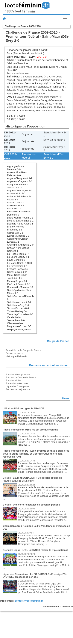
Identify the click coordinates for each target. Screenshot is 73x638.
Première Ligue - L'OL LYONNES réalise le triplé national (35, 550)
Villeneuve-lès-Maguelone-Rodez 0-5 (19, 325)
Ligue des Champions (17, 386)
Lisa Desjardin (58, 83)
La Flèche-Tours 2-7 (18, 253)
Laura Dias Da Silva (26, 80)
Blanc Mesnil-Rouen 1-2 (20, 217)
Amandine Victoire (48, 97)
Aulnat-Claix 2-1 (15, 202)
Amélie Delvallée (34, 76)
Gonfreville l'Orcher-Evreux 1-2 (18, 240)
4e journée (28, 148)
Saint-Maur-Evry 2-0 (18, 305)
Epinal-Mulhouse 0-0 (18, 235)
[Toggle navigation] (65, 18)
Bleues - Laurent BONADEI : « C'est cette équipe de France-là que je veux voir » (32, 479)
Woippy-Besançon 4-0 (19, 329)
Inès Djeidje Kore (44, 66)
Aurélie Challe (16, 90)
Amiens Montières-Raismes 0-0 (17, 174)
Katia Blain (33, 90)
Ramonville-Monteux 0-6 (20, 287)
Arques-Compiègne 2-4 (19, 190)
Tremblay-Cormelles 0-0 (20, 314)
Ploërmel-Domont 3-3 (18, 284)
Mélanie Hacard (15, 83)
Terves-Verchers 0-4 (18, 308)
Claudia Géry (27, 110)
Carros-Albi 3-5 (15, 232)
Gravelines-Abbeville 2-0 (20, 244)
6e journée (28, 141)
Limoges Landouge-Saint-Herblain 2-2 (18, 270)
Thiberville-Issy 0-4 (17, 311)
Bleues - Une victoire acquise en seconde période (31, 504)
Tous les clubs (13, 380)
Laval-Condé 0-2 (16, 259)
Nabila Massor (51, 90)
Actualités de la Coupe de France (24, 350)
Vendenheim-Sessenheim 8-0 (16, 319)
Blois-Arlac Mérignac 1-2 (20, 220)
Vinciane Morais (27, 103)
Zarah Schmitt (14, 100)
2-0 (51, 157)
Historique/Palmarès (17, 356)
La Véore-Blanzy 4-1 (18, 256)
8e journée (28, 134)
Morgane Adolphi (49, 80)
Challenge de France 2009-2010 (23, 26)
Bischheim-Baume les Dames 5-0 (19, 213)
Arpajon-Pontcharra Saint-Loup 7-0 (17, 186)
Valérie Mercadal (26, 97)
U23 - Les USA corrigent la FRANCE (23, 408)
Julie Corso (45, 103)
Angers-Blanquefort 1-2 (19, 178)
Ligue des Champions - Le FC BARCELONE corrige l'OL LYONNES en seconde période (35, 575)
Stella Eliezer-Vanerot (49, 86)
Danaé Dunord (24, 107)
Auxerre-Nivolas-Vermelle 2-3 (16, 207)
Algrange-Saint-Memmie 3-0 (15, 168)
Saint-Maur (13, 56)
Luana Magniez (44, 107)
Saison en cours (14, 353)
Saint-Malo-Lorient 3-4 (19, 302)
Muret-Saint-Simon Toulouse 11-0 (17, 276)
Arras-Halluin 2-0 (16, 193)
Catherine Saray (38, 100)
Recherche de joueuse (18, 389)
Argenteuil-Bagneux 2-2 (20, 181)
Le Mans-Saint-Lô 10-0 (19, 263)
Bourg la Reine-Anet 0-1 (20, 223)
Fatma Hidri (13, 93)
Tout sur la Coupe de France (21, 377)
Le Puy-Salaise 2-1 (17, 266)
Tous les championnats (18, 374)
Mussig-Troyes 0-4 (17, 281)
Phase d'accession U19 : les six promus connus (30, 429)
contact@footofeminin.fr (29, 600)
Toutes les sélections (17, 383)
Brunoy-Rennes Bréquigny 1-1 (15, 228)
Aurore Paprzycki (36, 83)
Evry (32, 56)
